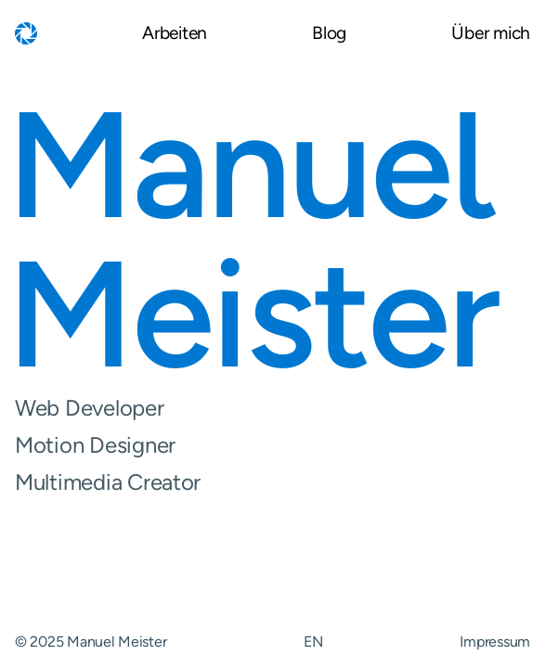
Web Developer (272, 408)
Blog (329, 34)
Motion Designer (272, 445)
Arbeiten (174, 34)
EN (313, 641)
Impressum (495, 641)
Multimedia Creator (272, 482)
